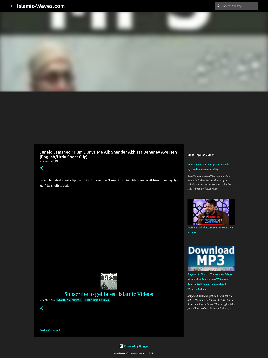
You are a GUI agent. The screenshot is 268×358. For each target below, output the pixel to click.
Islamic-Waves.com (41, 6)
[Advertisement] (134, 117)
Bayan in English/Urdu (69, 300)
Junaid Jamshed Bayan (97, 300)
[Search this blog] (240, 6)
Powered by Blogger (134, 346)
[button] (42, 168)
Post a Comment (50, 330)
